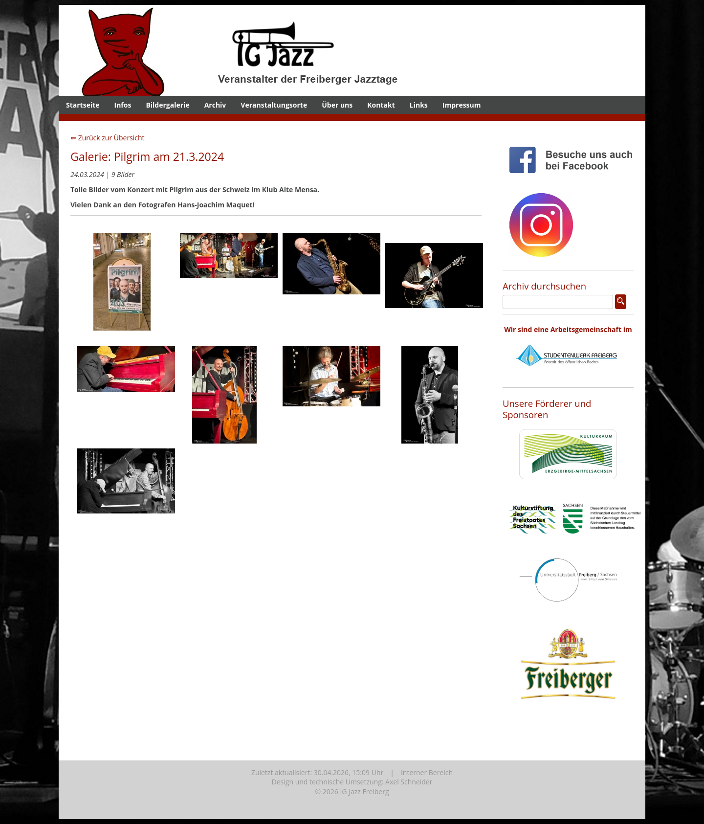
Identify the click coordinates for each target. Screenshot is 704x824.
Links (419, 105)
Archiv (215, 105)
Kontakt (381, 105)
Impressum (461, 105)
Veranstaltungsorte (274, 105)
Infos (123, 105)
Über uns (337, 105)
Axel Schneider (408, 781)
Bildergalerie (167, 105)
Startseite (83, 105)
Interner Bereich (427, 772)
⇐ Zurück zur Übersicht (107, 137)
